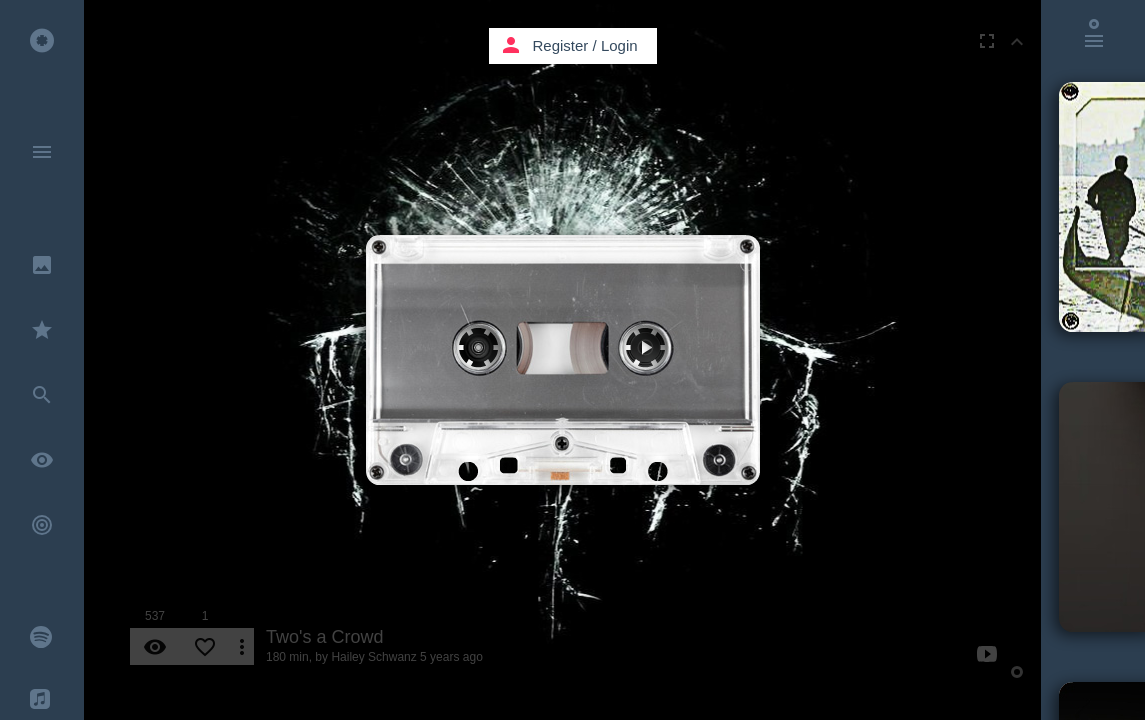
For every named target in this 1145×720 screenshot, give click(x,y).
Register (561, 45)
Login (619, 45)
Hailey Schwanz (373, 657)
